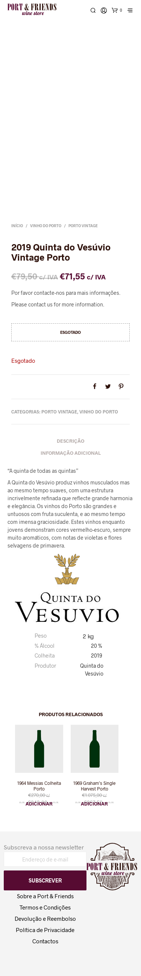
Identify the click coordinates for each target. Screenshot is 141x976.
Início (17, 225)
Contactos (45, 941)
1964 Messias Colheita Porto (39, 785)
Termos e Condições (45, 907)
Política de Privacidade (45, 929)
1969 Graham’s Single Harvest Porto (94, 785)
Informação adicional (71, 453)
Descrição (70, 441)
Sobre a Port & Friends (45, 896)
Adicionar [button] (39, 804)
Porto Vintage (83, 225)
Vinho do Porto (45, 225)
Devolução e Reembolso (45, 918)
